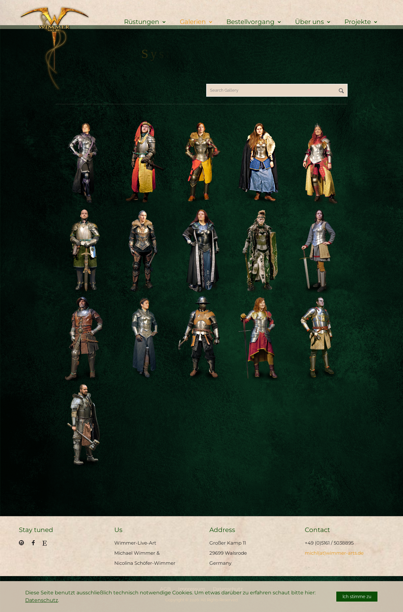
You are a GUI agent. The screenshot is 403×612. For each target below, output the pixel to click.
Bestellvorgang (250, 22)
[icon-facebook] (35, 543)
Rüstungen (141, 22)
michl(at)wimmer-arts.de (334, 553)
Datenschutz (41, 600)
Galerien (193, 22)
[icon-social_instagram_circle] (23, 543)
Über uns (309, 22)
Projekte (357, 22)
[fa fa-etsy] (45, 543)
